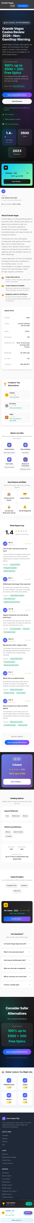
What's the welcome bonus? (14, 952)
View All (29, 1203)
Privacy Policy (6, 1160)
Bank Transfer (18, 832)
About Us (5, 1154)
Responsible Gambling (9, 1157)
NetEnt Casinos (7, 1194)
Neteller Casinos (7, 1185)
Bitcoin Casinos (7, 1175)
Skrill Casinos (6, 1182)
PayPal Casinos (7, 1188)
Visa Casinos (6, 1179)
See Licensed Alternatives (17, 95)
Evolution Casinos (7, 1197)
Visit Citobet (17, 781)
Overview (5, 1135)
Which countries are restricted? (15, 976)
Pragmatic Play (12, 885)
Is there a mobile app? (11, 985)
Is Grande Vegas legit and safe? (15, 944)
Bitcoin (25, 816)
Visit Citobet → (17, 181)
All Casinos (5, 1172)
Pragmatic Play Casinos (9, 1191)
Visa (7, 816)
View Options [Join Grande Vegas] (23, 6)
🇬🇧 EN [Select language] (12, 6)
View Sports (25, 452)
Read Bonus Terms (25, 469)
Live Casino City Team (9, 198)
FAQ (3, 1144)
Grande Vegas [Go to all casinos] (7, 3)
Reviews (4, 1141)
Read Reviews (17, 101)
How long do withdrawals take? (15, 960)
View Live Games (9, 467)
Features (5, 1138)
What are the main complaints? (15, 968)
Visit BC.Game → (17, 919)
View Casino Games (9, 452)
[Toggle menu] (31, 6)
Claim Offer (28, 1212)
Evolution (24, 885)
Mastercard (15, 816)
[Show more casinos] (17, 1220)
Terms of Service (7, 1163)
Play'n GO (17, 890)
